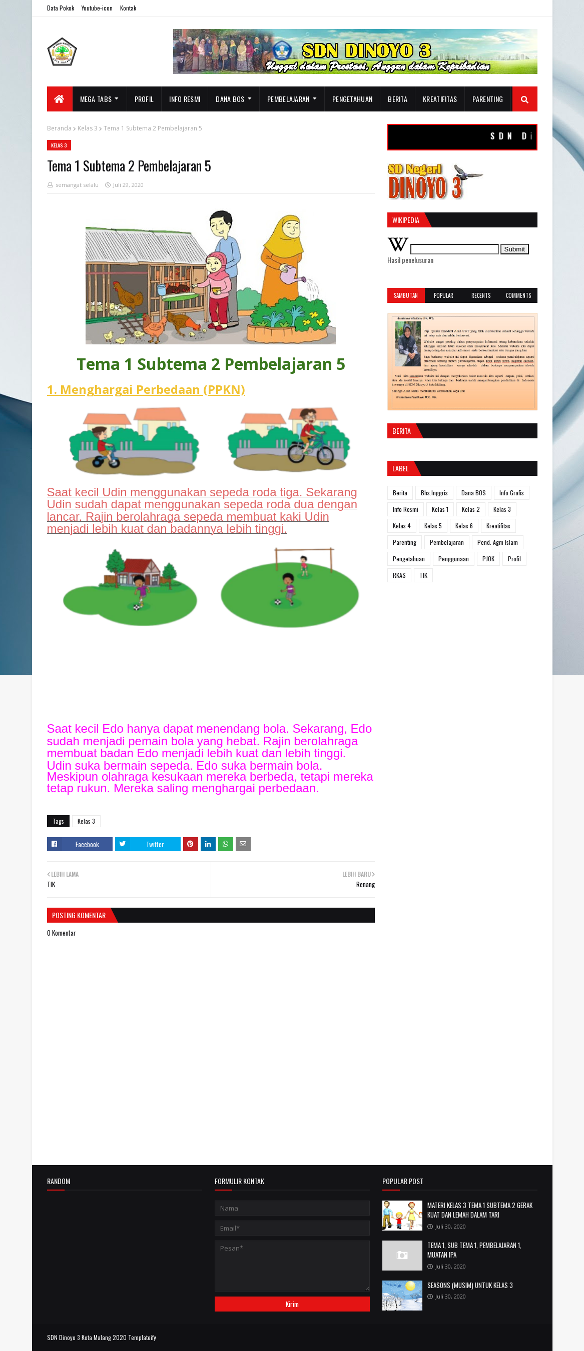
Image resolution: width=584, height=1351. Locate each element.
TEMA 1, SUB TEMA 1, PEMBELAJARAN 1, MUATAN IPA (474, 1250)
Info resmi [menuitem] (184, 98)
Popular (443, 295)
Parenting (404, 542)
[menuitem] (60, 98)
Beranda (59, 128)
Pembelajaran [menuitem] (288, 98)
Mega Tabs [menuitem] (96, 98)
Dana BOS (473, 492)
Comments (518, 295)
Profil (514, 558)
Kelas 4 (402, 525)
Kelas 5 (433, 525)
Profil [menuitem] (144, 98)
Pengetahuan (409, 558)
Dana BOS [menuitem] (230, 98)
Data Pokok (60, 7)
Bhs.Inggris (434, 492)
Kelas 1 (440, 509)
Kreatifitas (498, 525)
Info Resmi (405, 509)
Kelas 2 (471, 509)
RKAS (399, 575)
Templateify (142, 1337)
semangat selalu (77, 184)
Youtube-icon (97, 7)
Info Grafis (511, 492)
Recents (480, 295)
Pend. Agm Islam (497, 542)
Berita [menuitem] (397, 98)
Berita (400, 492)
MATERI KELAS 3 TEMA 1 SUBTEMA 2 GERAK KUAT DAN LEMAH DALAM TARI (479, 1210)
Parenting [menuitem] (487, 98)
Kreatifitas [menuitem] (440, 98)
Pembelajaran (447, 542)
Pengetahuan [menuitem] (352, 98)
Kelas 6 (464, 525)
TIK (423, 575)
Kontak (128, 7)
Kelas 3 (88, 128)
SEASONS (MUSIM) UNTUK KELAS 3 (470, 1285)
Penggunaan (453, 558)
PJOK (488, 558)
